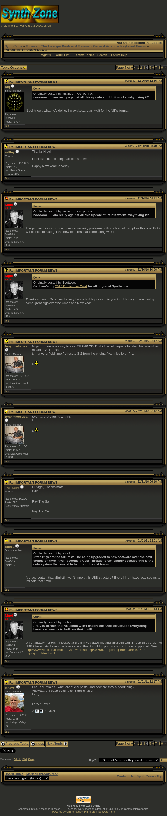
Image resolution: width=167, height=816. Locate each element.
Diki (24, 759)
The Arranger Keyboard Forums (65, 46)
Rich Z (10, 546)
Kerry (31, 759)
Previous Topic (14, 743)
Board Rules (14, 774)
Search (102, 55)
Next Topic (57, 743)
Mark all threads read (42, 774)
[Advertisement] (125, 16)
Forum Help (119, 55)
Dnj (7, 87)
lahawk (10, 688)
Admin (17, 759)
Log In (156, 42)
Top (7, 126)
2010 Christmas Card (71, 286)
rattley (9, 152)
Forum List (61, 55)
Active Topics (85, 55)
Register (45, 55)
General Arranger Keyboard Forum (119, 46)
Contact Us (125, 776)
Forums (31, 46)
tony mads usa (16, 346)
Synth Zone (13, 46)
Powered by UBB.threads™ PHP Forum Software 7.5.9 (83, 811)
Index (37, 743)
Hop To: (93, 760)
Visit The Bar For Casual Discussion (26, 25)
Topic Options (13, 67)
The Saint (12, 488)
